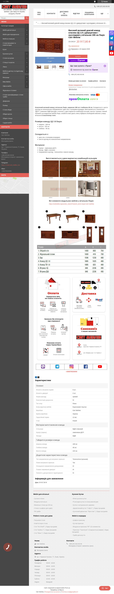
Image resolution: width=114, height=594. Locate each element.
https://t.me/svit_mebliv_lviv (10, 165)
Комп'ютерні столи (41, 523)
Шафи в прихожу (79, 520)
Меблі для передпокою (11, 34)
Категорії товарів (7, 26)
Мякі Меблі (6, 82)
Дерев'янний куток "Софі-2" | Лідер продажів (89, 508)
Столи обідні (7, 110)
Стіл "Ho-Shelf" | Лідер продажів (45, 527)
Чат (105, 588)
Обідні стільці (7, 118)
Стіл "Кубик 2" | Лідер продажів (45, 530)
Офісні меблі (7, 86)
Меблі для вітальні (9, 30)
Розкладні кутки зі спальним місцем (85, 502)
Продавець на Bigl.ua (57, 590)
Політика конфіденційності (69, 592)
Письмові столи (39, 520)
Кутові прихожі (78, 523)
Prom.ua (67, 588)
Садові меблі (7, 123)
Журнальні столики (9, 90)
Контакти (51, 13)
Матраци (6, 77)
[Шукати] (26, 18)
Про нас (39, 13)
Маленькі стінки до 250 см (43, 505)
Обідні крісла (7, 114)
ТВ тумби (37, 511)
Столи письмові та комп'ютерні (9, 44)
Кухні (4, 49)
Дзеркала (6, 101)
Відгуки (76, 13)
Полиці (5, 105)
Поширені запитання (89, 13)
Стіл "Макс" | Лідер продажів (44, 533)
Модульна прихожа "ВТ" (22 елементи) (86, 527)
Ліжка (5, 67)
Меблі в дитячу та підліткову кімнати (13, 72)
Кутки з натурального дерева (83, 505)
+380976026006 (71, 371)
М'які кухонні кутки (79, 499)
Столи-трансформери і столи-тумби (13, 96)
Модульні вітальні (40, 502)
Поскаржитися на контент (52, 592)
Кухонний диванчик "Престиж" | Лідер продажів (90, 511)
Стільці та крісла (8, 62)
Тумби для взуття (79, 535)
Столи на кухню (8, 58)
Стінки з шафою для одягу (43, 508)
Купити (77, 56)
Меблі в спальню (9, 39)
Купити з (78, 61)
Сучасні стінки (39, 499)
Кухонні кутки (8, 54)
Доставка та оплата (64, 13)
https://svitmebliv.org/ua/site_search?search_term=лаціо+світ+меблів (71, 204)
